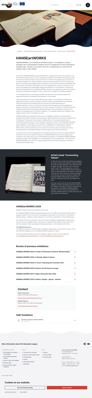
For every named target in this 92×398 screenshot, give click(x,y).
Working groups (61, 51)
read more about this (10, 392)
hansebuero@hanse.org (71, 365)
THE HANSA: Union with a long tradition (33, 51)
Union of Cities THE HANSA (50, 51)
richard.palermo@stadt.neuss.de (28, 306)
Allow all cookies (67, 387)
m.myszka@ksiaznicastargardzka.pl (27, 236)
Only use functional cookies (25, 387)
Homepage (19, 51)
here (72, 217)
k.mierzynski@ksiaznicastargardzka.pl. (51, 236)
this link (54, 229)
